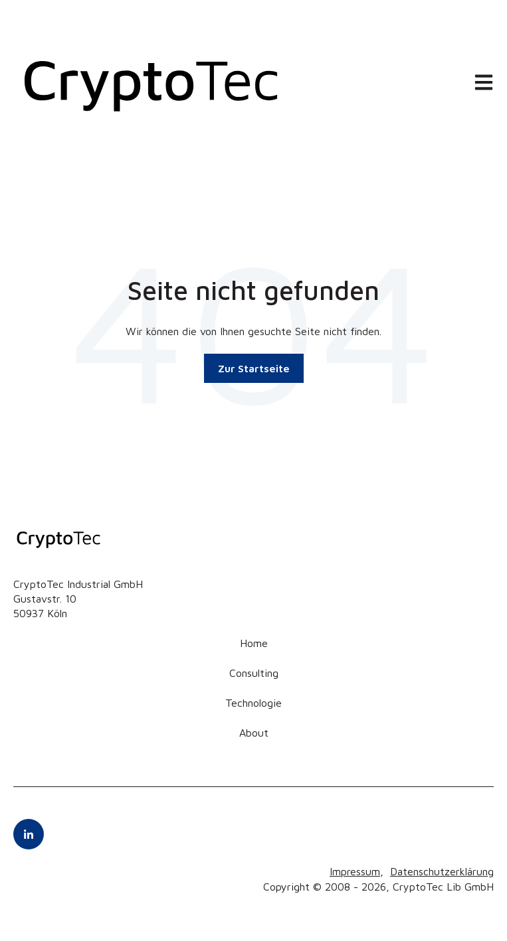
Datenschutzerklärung (442, 871)
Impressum (355, 871)
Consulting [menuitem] (253, 673)
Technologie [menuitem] (253, 703)
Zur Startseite (254, 368)
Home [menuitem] (254, 643)
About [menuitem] (253, 733)
